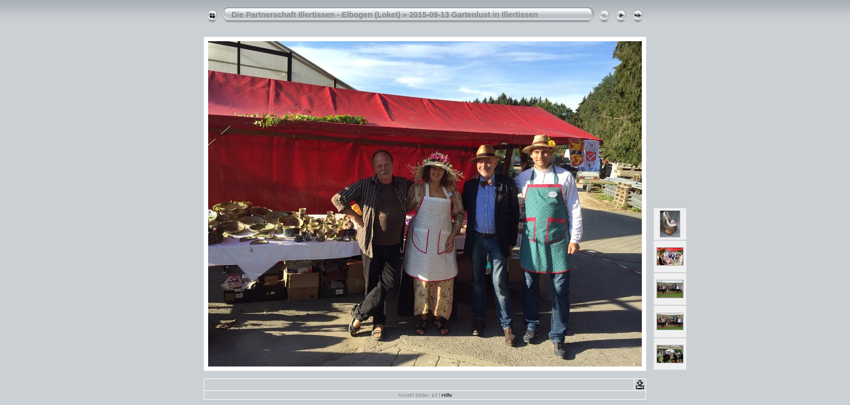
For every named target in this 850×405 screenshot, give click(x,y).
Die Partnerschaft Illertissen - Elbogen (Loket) (316, 14)
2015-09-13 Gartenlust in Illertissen (473, 14)
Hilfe (447, 395)
